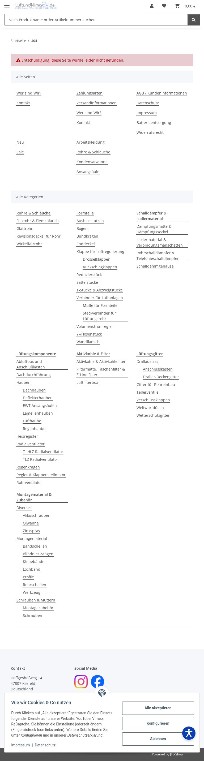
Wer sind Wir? (28, 93)
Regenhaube (34, 428)
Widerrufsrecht (150, 132)
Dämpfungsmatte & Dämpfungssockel (154, 229)
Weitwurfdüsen (150, 407)
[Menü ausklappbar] (7, 3)
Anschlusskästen (158, 369)
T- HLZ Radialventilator (43, 451)
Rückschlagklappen (100, 266)
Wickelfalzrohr (29, 243)
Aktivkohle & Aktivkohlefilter (101, 361)
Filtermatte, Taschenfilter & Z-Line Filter (100, 372)
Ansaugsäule (87, 171)
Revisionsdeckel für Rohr (38, 236)
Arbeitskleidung (90, 142)
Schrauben (32, 615)
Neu (20, 142)
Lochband (31, 569)
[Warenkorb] (185, 6)
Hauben (23, 382)
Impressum (22, 745)
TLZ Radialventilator (40, 459)
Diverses (24, 507)
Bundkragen (87, 236)
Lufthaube (32, 420)
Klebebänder (34, 561)
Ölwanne (31, 523)
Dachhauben (34, 390)
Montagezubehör (38, 607)
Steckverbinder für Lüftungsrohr (99, 316)
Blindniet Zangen (38, 553)
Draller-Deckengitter (161, 376)
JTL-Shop (176, 754)
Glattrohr (24, 228)
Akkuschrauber (36, 515)
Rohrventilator (29, 482)
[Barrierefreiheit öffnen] (189, 733)
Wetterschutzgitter (153, 415)
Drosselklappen (96, 259)
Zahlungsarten (89, 93)
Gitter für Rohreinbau (156, 384)
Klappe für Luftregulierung (100, 251)
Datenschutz (47, 745)
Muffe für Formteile (100, 305)
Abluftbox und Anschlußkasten (30, 364)
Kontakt (23, 102)
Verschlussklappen (153, 399)
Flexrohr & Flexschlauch (37, 220)
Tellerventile (148, 392)
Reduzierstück (89, 274)
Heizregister (27, 436)
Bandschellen (35, 546)
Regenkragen (28, 467)
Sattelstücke (87, 282)
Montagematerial (31, 538)
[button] (152, 6)
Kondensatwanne (92, 161)
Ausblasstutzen (90, 220)
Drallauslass (147, 361)
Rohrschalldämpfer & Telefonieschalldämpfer (158, 255)
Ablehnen (156, 736)
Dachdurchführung (33, 374)
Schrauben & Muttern (35, 600)
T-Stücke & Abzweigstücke (99, 290)
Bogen (82, 228)
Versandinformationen (96, 102)
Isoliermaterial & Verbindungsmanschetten (160, 242)
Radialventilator (30, 443)
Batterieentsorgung (154, 122)
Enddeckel (85, 243)
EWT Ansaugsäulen (40, 405)
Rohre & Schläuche (93, 151)
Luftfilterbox (87, 382)
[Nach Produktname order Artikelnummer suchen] (96, 19)
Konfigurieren (156, 721)
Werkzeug (31, 592)
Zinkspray (31, 530)
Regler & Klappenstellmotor (41, 474)
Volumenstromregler (94, 326)
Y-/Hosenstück (89, 334)
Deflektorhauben (38, 397)
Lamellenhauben (38, 413)
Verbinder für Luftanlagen (99, 297)
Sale (20, 151)
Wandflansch (88, 341)
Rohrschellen (34, 584)
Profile (28, 576)
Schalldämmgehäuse (155, 266)
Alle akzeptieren (156, 705)
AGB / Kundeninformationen (162, 93)
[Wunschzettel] (164, 6)
